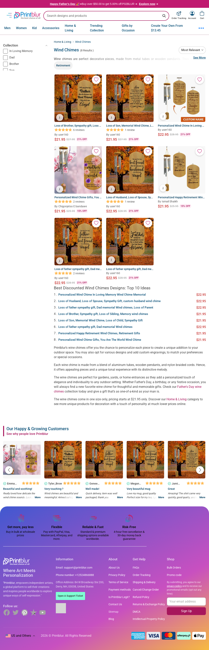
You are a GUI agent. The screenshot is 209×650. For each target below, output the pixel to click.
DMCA (136, 611)
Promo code (174, 575)
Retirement (63, 65)
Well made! (92, 488)
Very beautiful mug (138, 488)
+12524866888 (84, 575)
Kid (34, 28)
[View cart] (202, 13)
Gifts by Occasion (128, 28)
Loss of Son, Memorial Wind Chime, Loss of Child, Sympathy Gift (100, 320)
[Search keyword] (164, 16)
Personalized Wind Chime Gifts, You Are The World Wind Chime (99, 340)
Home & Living (70, 28)
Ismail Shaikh (170, 201)
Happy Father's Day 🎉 (64, 3)
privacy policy (174, 586)
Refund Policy (141, 597)
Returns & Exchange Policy (149, 604)
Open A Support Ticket (70, 595)
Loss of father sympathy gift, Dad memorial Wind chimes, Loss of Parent (105, 307)
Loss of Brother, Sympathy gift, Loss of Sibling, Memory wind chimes (103, 314)
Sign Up (186, 611)
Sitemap (113, 611)
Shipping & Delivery (144, 582)
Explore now (147, 3)
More (38, 497)
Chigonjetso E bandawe (72, 206)
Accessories (50, 28)
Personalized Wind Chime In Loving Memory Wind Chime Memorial (102, 294)
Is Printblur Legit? (119, 597)
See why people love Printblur (27, 434)
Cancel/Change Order (146, 589)
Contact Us (115, 604)
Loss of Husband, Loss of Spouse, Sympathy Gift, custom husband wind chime (109, 301)
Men (7, 28)
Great (171, 488)
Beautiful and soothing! (17, 488)
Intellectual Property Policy (149, 619)
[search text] (106, 16)
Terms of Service (118, 582)
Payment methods (120, 589)
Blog (111, 619)
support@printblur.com (78, 567)
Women (21, 28)
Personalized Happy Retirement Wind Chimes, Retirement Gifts (99, 333)
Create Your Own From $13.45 (167, 28)
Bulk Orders (174, 567)
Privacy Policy (117, 575)
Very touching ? (53, 488)
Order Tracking (141, 575)
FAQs (136, 567)
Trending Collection (97, 28)
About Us (114, 567)
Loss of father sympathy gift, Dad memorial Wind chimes (95, 327)
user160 (63, 134)
